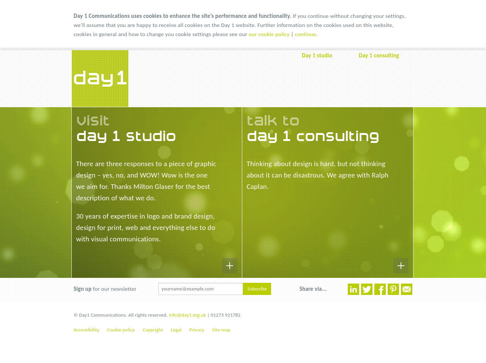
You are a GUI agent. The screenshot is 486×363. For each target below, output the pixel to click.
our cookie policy (269, 34)
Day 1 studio (317, 55)
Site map (221, 330)
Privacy (196, 330)
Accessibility (86, 330)
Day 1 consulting (379, 55)
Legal (176, 330)
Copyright (153, 330)
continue (305, 34)
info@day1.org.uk (187, 315)
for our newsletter (105, 288)
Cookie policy (121, 330)
